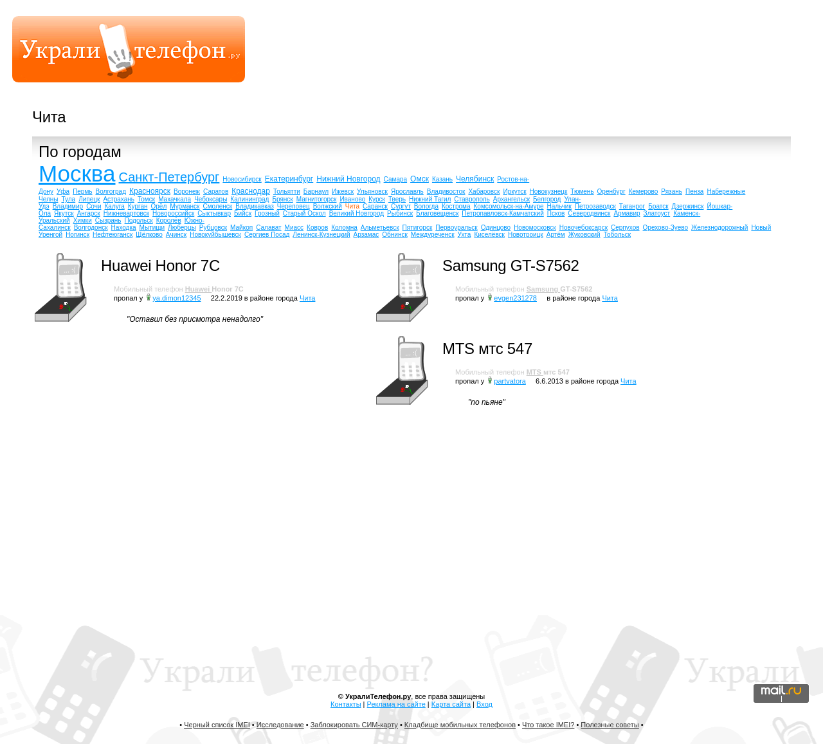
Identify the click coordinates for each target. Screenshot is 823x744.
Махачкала (174, 199)
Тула (68, 199)
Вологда (426, 206)
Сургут (401, 206)
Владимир (68, 206)
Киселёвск (489, 234)
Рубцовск (213, 227)
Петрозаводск (595, 206)
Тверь (397, 199)
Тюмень (581, 191)
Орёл (159, 206)
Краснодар (250, 191)
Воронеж (187, 191)
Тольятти (286, 191)
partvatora (510, 381)
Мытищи (152, 227)
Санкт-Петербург (169, 177)
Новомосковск (535, 227)
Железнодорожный (719, 227)
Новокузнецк (549, 191)
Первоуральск (456, 227)
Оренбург (611, 191)
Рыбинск (400, 213)
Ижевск (343, 191)
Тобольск (617, 234)
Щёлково (149, 234)
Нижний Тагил (430, 199)
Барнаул (316, 191)
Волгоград (111, 191)
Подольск (139, 220)
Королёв (168, 220)
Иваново (352, 199)
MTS (535, 372)
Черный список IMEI (217, 725)
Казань (442, 179)
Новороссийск (173, 213)
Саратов (215, 191)
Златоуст (657, 213)
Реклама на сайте (396, 704)
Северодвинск (589, 213)
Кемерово (643, 191)
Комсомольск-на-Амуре (509, 206)
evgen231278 (515, 298)
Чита (352, 206)
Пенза (694, 191)
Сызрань (108, 220)
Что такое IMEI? (548, 725)
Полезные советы (609, 725)
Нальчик (559, 206)
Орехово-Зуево (665, 227)
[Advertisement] (570, 55)
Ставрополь (472, 199)
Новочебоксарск (583, 227)
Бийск (242, 213)
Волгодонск (91, 227)
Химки (82, 220)
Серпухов (625, 227)
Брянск (282, 199)
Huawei (198, 289)
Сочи (93, 206)
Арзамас (366, 234)
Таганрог (632, 206)
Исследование (280, 725)
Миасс (294, 227)
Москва (77, 173)
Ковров (317, 227)
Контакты (345, 704)
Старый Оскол (304, 213)
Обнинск (395, 234)
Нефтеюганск (112, 234)
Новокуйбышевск (215, 234)
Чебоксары (210, 199)
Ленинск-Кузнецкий (321, 234)
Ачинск (176, 234)
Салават (268, 227)
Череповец (293, 206)
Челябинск (475, 178)
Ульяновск (372, 191)
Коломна (344, 227)
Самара (395, 179)
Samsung (544, 289)
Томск (146, 199)
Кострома (456, 206)
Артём (556, 234)
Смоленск (218, 206)
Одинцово (496, 227)
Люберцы (182, 227)
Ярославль (407, 191)
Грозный (267, 213)
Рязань (671, 191)
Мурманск (184, 206)
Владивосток (446, 191)
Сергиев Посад (266, 234)
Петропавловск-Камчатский (502, 213)
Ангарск (88, 213)
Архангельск (511, 199)
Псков (556, 213)
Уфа (63, 191)
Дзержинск (688, 206)
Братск (658, 206)
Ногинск (77, 234)
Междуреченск (433, 234)
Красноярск (149, 191)
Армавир (626, 213)
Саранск (375, 206)
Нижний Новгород (348, 178)
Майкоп (241, 227)
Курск (376, 199)
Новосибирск (241, 179)
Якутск (64, 213)
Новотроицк (525, 234)
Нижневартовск (126, 213)
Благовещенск (437, 213)
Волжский (327, 206)
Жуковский (584, 234)
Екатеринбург (289, 178)
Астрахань (118, 199)
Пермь (82, 191)
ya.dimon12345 (176, 298)
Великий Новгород (356, 213)
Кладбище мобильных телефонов (460, 725)
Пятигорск (417, 227)
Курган (138, 206)
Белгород (547, 199)
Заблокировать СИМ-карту (354, 725)
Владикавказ (254, 206)
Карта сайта (451, 704)
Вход (484, 704)
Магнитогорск (316, 199)
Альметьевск (380, 227)
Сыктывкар (214, 213)
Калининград (249, 199)
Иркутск (514, 191)
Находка (123, 227)
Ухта (464, 234)
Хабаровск (484, 191)
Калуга (115, 206)
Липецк (89, 199)
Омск (419, 178)
